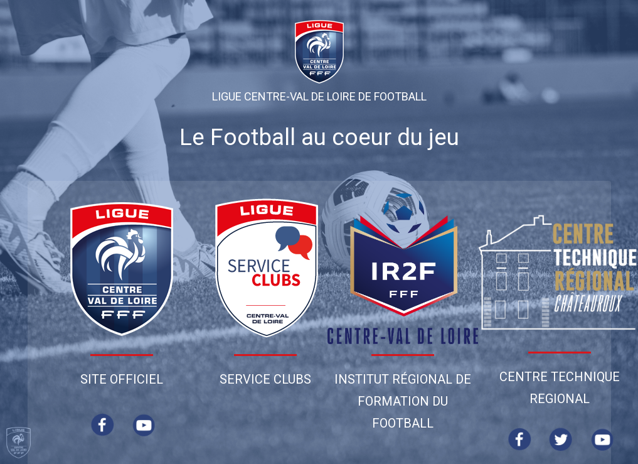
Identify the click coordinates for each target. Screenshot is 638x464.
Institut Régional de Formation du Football (402, 401)
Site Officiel (121, 379)
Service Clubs (265, 379)
